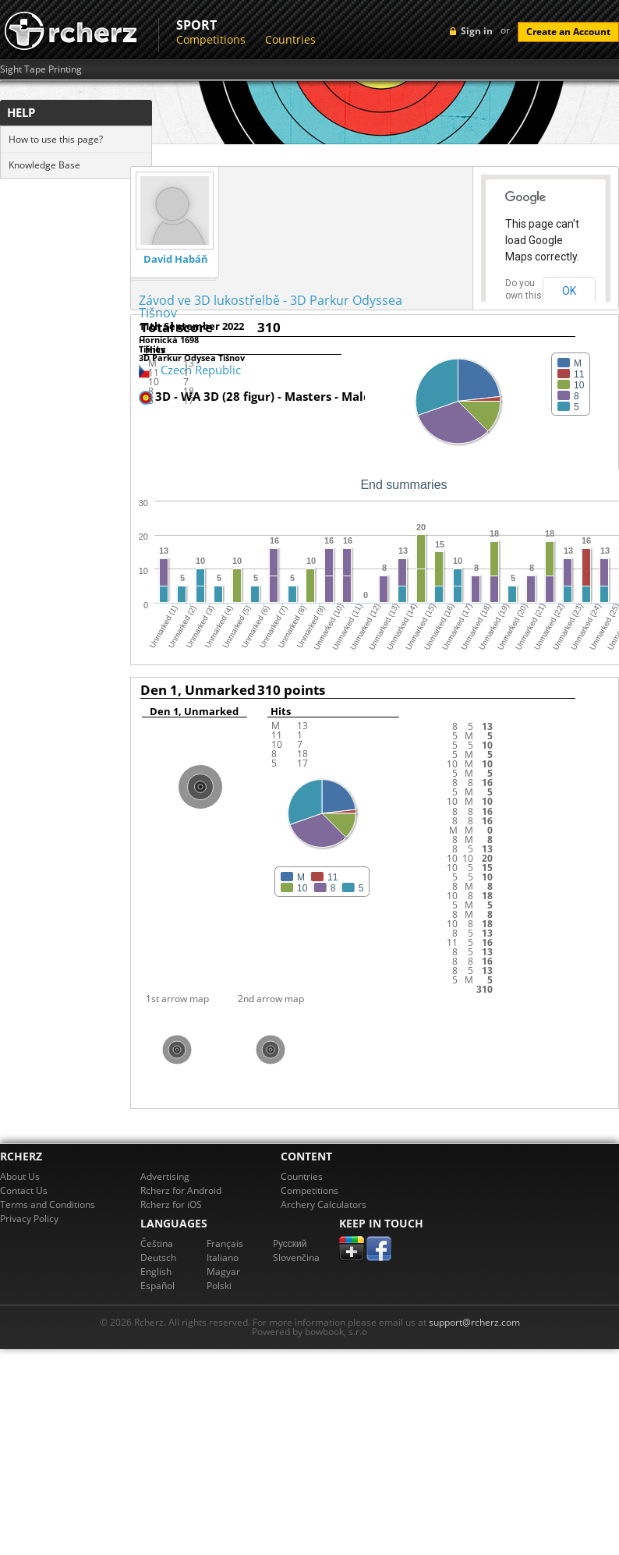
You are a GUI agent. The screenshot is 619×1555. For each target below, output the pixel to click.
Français (225, 1243)
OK (569, 291)
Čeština (156, 1243)
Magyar (223, 1271)
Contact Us (24, 1190)
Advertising (164, 1176)
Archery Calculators (323, 1204)
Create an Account (568, 31)
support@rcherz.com (474, 1322)
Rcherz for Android (180, 1190)
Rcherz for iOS (171, 1204)
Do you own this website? (524, 295)
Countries (290, 39)
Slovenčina (296, 1257)
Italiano (223, 1257)
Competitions (211, 39)
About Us (20, 1176)
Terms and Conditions (47, 1204)
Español (157, 1285)
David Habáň (175, 259)
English (156, 1271)
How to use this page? (56, 139)
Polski (219, 1285)
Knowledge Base (44, 165)
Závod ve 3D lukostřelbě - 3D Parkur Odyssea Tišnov (270, 306)
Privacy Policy (29, 1218)
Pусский (290, 1243)
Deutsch (158, 1257)
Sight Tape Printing (41, 69)
